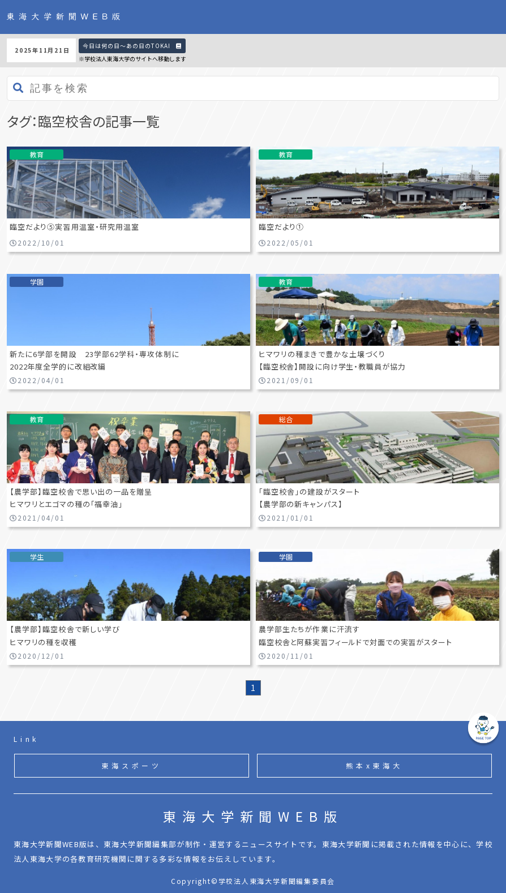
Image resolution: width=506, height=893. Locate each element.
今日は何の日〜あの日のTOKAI (132, 45)
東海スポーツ (131, 765)
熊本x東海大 (374, 765)
